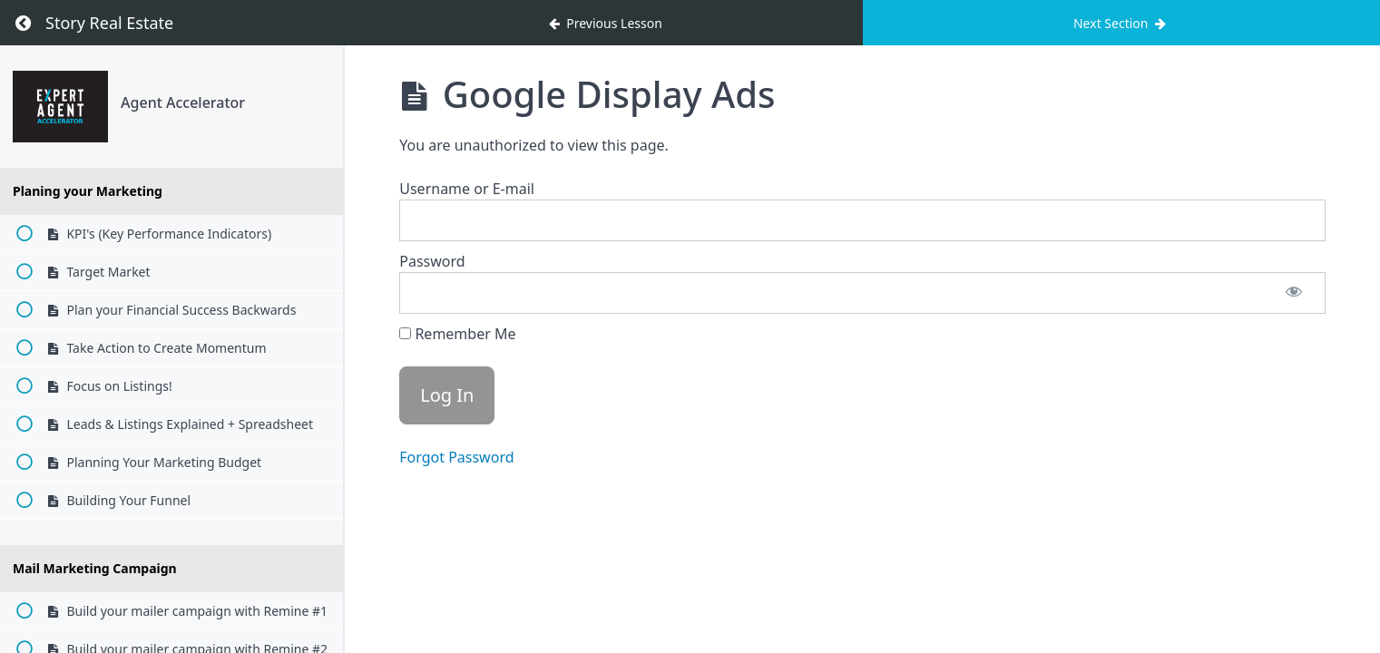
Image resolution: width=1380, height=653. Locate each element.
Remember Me (457, 334)
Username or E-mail (466, 189)
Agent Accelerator (183, 102)
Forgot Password (456, 457)
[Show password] (1294, 293)
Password (432, 261)
